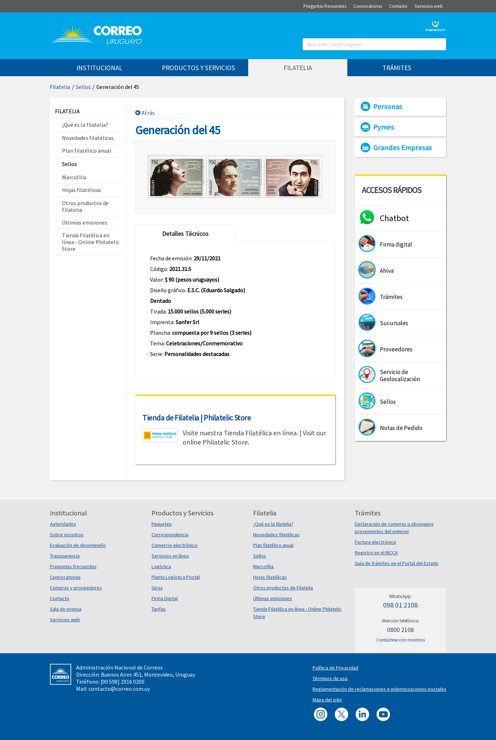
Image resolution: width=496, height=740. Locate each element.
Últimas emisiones (272, 598)
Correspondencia (170, 534)
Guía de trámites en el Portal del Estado (397, 563)
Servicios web (65, 619)
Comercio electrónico (175, 545)
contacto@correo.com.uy (119, 688)
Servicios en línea (170, 556)
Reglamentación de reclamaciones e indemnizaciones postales (379, 689)
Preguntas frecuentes (73, 566)
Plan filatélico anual (273, 545)
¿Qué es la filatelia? (273, 524)
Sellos (83, 86)
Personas (387, 106)
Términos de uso (330, 678)
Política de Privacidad (335, 668)
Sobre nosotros (67, 534)
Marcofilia (263, 566)
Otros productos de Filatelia (283, 587)
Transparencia (65, 556)
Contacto (59, 598)
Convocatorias (65, 577)
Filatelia (60, 86)
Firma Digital (165, 598)
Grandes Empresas (402, 147)
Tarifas (159, 609)
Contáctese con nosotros (400, 640)
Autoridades (63, 524)
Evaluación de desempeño (78, 545)
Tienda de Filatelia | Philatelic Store (196, 418)
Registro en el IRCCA (376, 552)
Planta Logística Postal (176, 577)
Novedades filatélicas (276, 534)
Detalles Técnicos (185, 234)
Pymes (383, 127)
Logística (161, 566)
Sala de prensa (65, 609)
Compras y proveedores (76, 587)
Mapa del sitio (327, 699)
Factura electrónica (375, 542)
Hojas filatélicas (270, 577)
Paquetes (162, 524)
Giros (157, 587)
